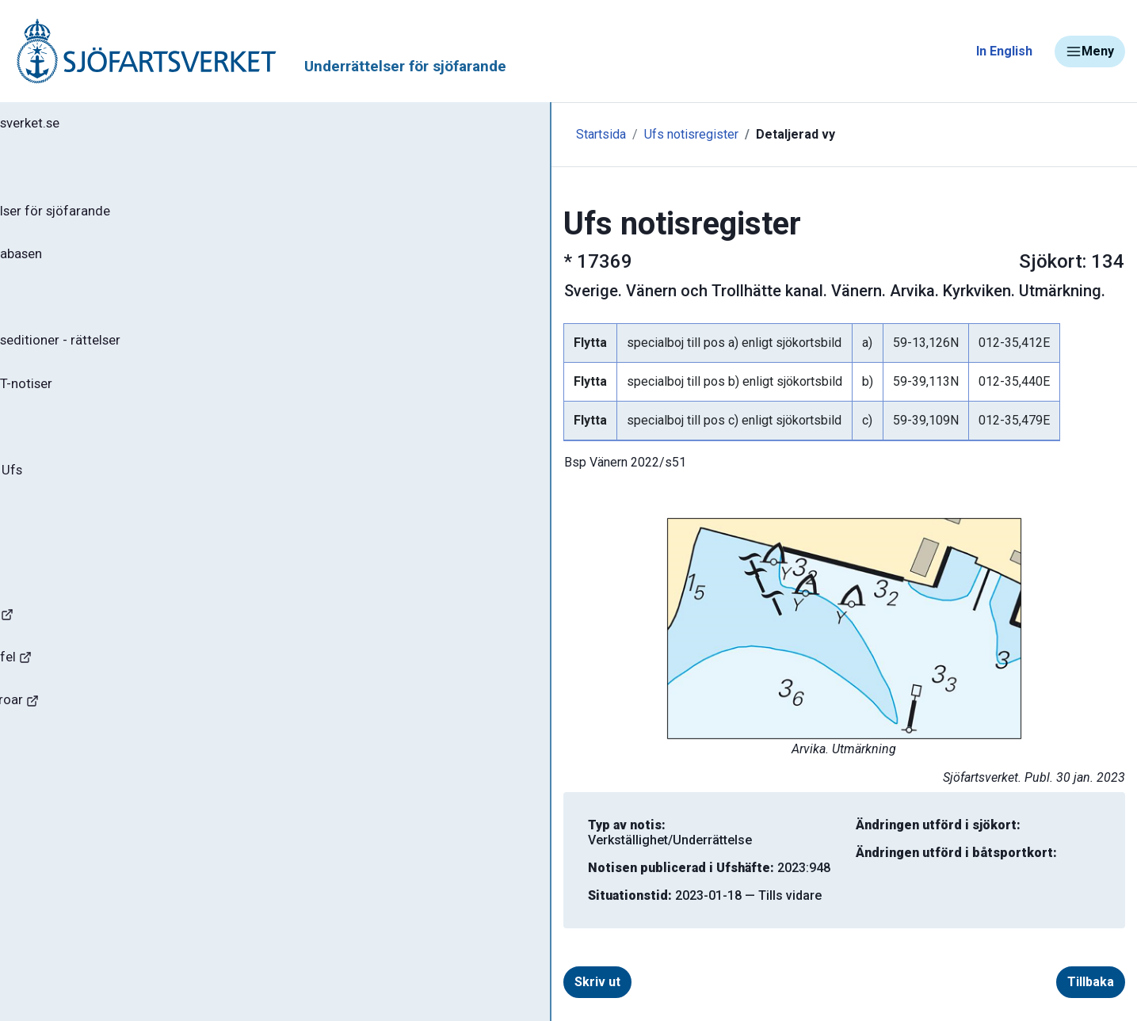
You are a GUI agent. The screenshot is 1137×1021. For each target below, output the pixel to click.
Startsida (347, 134)
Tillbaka (1067, 966)
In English (1004, 51)
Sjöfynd (45, 787)
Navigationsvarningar (87, 647)
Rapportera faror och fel (95, 694)
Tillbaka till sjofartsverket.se (112, 125)
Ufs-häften (63, 310)
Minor (38, 834)
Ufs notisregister (437, 134)
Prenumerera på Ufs (91, 497)
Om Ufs (52, 544)
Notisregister (70, 450)
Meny (1090, 51)
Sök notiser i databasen (102, 263)
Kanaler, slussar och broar (101, 741)
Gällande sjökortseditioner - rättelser (143, 357)
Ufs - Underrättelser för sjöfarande (137, 217)
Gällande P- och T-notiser (107, 403)
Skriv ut (367, 966)
